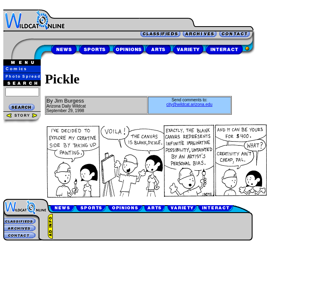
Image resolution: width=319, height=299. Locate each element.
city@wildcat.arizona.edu (190, 104)
